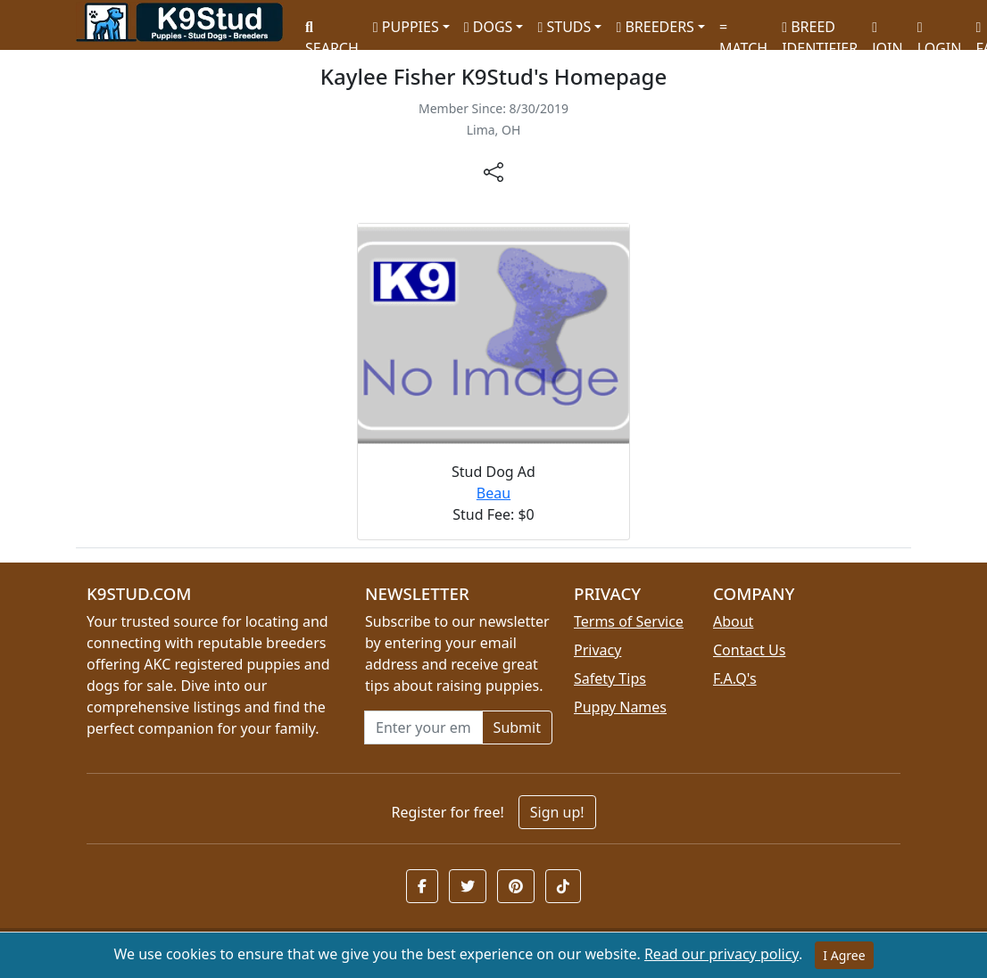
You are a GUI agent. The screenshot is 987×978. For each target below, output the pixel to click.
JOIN (887, 32)
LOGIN (939, 32)
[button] (422, 886)
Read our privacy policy (721, 954)
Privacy (597, 650)
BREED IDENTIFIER (820, 30)
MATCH (743, 32)
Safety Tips (610, 678)
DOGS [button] (488, 27)
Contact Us (749, 650)
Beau (493, 493)
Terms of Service (629, 621)
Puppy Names (620, 707)
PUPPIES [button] (406, 27)
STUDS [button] (564, 27)
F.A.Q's (735, 678)
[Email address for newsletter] (423, 727)
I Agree (844, 955)
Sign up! (557, 812)
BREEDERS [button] (654, 27)
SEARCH (332, 32)
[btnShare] (493, 170)
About (733, 621)
